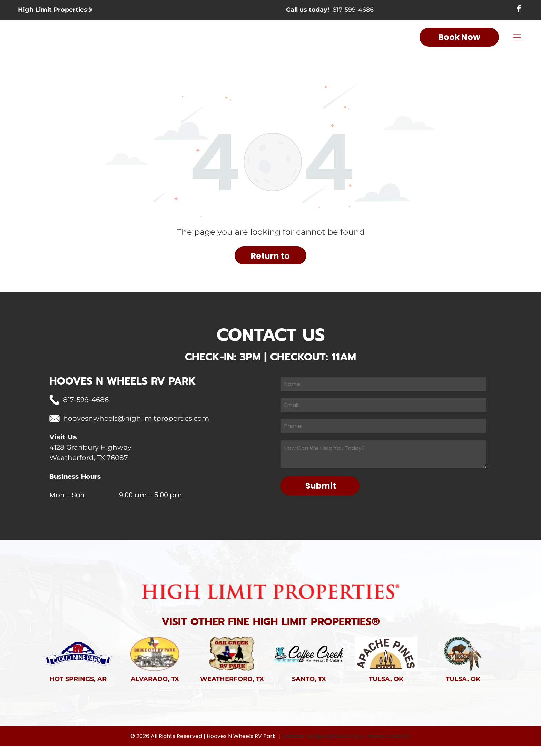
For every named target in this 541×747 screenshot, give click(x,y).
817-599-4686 (353, 10)
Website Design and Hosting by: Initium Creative (346, 737)
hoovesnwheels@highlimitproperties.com (136, 419)
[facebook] (518, 10)
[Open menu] (517, 38)
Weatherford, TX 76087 (88, 458)
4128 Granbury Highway (90, 448)
